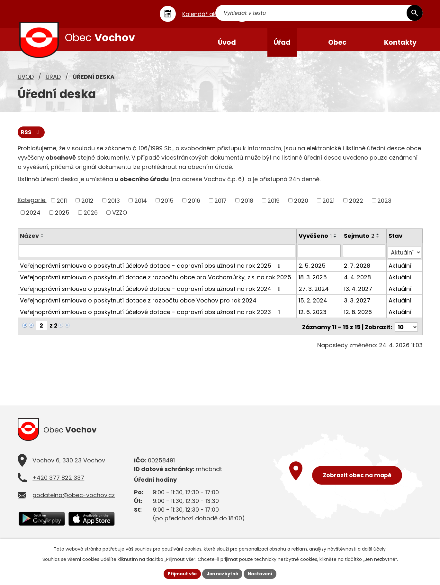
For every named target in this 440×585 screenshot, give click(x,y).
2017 (220, 206)
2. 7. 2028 (358, 269)
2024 (33, 218)
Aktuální (400, 269)
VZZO (119, 218)
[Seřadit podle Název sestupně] (42, 242)
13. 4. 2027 (359, 293)
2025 (62, 218)
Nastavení (262, 573)
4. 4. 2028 (358, 281)
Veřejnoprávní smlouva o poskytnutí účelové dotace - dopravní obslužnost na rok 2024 (151, 293)
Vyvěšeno (315, 241)
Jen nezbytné (222, 573)
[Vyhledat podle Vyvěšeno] (319, 256)
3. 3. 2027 (358, 304)
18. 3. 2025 (313, 281)
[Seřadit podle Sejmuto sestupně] (378, 242)
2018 (247, 206)
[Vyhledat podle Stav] (404, 256)
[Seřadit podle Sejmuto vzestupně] (378, 240)
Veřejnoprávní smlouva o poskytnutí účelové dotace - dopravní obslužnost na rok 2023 (151, 316)
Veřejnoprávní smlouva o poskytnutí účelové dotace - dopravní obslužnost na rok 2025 (151, 269)
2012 (87, 206)
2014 (140, 206)
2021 (328, 206)
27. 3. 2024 (314, 293)
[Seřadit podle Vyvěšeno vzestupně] (335, 240)
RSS (31, 138)
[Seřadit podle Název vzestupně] (42, 240)
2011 (62, 206)
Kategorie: (32, 206)
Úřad (53, 82)
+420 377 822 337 (58, 482)
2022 (356, 206)
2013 (114, 206)
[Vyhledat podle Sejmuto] (365, 256)
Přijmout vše (180, 573)
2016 (194, 206)
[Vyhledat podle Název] (157, 256)
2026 (91, 218)
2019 (273, 206)
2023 (384, 206)
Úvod (26, 82)
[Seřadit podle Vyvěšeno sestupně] (335, 242)
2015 (167, 206)
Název (29, 241)
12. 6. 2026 (359, 316)
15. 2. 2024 (313, 304)
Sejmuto (360, 241)
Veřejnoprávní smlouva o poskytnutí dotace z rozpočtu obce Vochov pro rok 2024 (138, 304)
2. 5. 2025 (312, 269)
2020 (301, 206)
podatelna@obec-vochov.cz (73, 499)
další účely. (374, 548)
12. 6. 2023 (313, 316)
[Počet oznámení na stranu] (406, 329)
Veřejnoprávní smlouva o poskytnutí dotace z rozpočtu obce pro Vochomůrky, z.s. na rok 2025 (155, 281)
